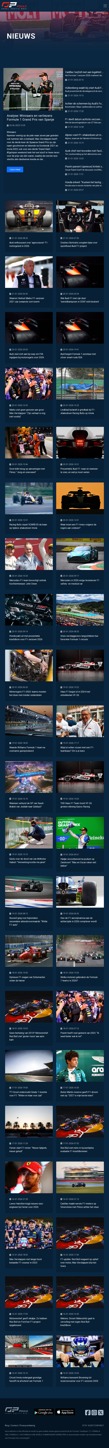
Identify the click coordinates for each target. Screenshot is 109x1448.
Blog (7, 1425)
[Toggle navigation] (105, 5)
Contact (14, 1425)
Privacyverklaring (27, 1425)
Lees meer (15, 169)
